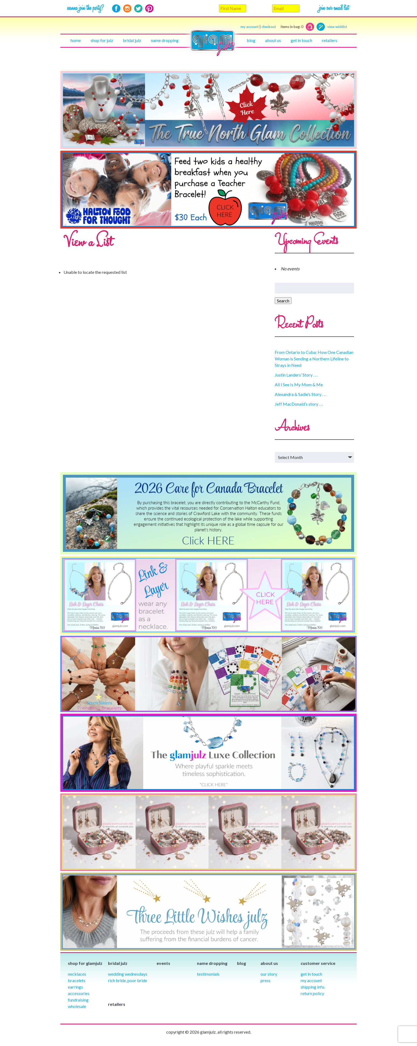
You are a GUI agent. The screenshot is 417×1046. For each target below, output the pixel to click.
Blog (251, 40)
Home (76, 40)
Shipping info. (313, 986)
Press (265, 980)
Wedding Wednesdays (127, 973)
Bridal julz (132, 40)
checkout (282, 27)
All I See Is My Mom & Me (299, 384)
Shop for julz (102, 40)
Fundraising (78, 999)
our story (268, 973)
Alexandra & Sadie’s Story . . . (300, 394)
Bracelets (76, 980)
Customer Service (318, 963)
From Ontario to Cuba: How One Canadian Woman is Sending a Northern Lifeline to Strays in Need (314, 359)
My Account (311, 980)
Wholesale (77, 1006)
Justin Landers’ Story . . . (296, 374)
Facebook (116, 8)
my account (250, 27)
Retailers (329, 40)
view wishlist (337, 27)
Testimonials (208, 973)
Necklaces (77, 973)
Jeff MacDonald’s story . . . (299, 403)
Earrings (75, 986)
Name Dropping (165, 40)
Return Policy (312, 993)
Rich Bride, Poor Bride (127, 980)
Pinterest (149, 8)
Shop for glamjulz (85, 963)
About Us (273, 40)
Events (163, 963)
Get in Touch (311, 973)
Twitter (138, 8)
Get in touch (301, 40)
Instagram (127, 8)
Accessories (78, 993)
